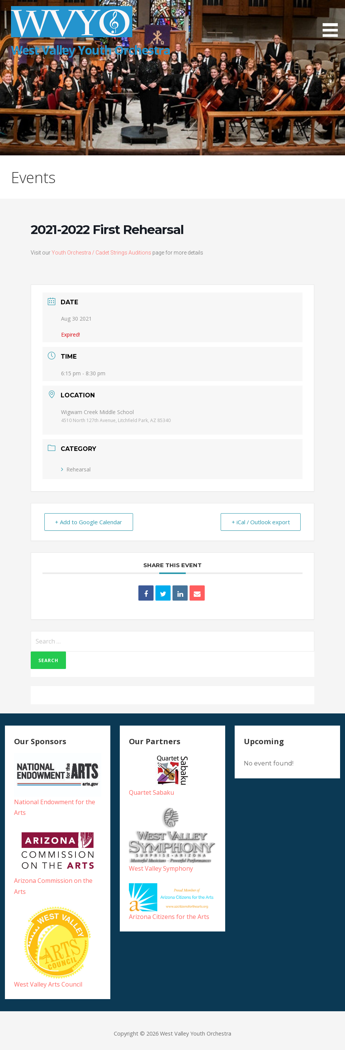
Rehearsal (76, 469)
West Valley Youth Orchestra (90, 50)
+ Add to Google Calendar (88, 522)
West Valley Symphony (161, 868)
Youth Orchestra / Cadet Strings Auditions (101, 253)
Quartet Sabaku (151, 792)
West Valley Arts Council (48, 984)
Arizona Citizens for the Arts (169, 916)
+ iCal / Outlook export (260, 522)
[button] (333, 20)
